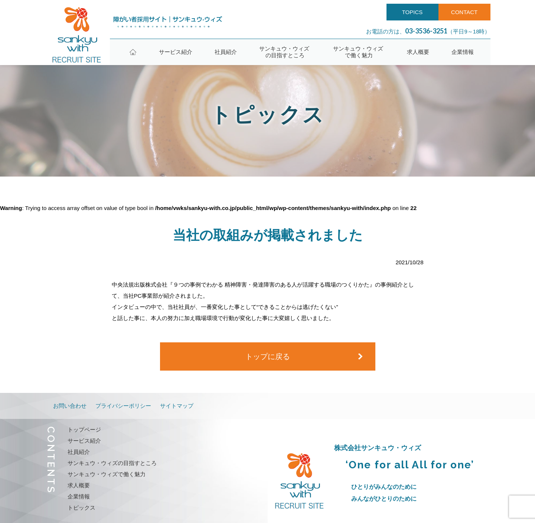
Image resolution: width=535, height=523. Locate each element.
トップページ (84, 429)
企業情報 (462, 52)
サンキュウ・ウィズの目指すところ (285, 51)
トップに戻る (267, 356)
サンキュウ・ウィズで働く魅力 (359, 51)
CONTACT (464, 12)
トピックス (81, 507)
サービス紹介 (175, 52)
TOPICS (412, 12)
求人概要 (418, 52)
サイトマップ (176, 406)
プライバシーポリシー (123, 406)
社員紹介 (226, 52)
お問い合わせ (70, 406)
